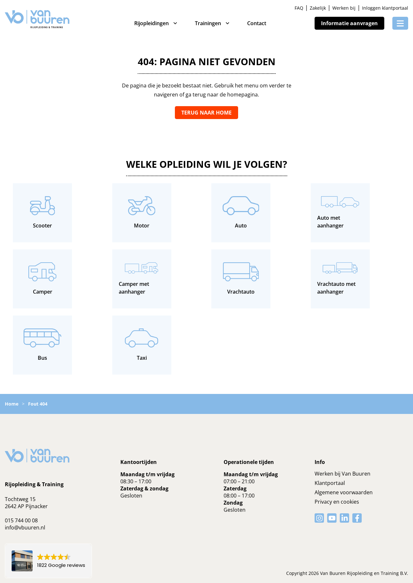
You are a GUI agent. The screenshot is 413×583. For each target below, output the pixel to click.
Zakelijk (318, 8)
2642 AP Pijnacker (26, 506)
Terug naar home (206, 112)
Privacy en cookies (337, 501)
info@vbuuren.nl (25, 527)
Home (11, 404)
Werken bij (344, 8)
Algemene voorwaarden (344, 492)
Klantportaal (330, 483)
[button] (48, 561)
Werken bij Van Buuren (342, 473)
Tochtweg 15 (20, 499)
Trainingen (208, 23)
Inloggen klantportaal (385, 8)
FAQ (299, 8)
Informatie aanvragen (349, 23)
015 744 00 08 (21, 520)
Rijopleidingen (151, 23)
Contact (256, 23)
